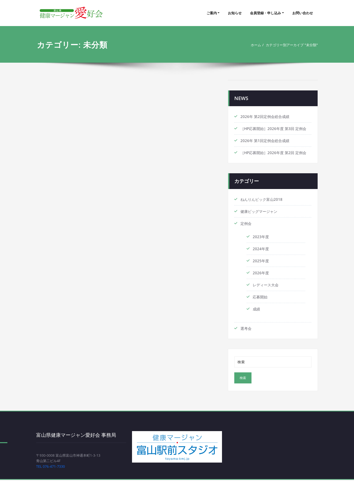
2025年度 (261, 260)
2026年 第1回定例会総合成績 (264, 140)
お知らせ (235, 13)
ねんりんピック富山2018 (261, 199)
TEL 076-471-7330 (52, 467)
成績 (256, 308)
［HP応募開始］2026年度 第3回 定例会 (273, 128)
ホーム (251, 45)
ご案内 (211, 13)
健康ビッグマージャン (258, 211)
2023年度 (261, 236)
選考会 (245, 328)
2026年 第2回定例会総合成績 (264, 116)
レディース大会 (266, 284)
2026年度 (261, 272)
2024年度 (261, 248)
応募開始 (260, 296)
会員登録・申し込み (265, 13)
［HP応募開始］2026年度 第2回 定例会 (273, 152)
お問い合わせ (302, 13)
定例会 (245, 223)
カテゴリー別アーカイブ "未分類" (290, 45)
